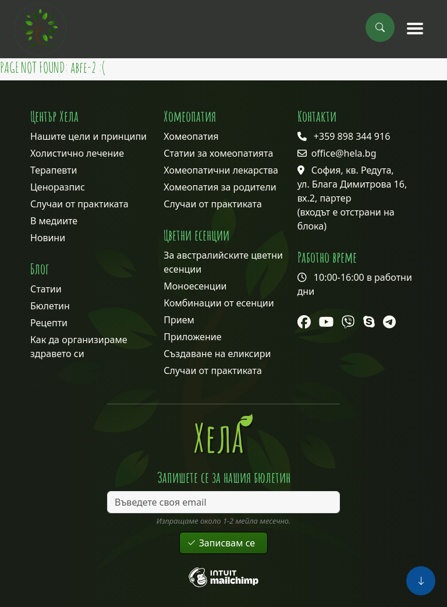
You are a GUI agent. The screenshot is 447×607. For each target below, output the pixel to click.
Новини (47, 237)
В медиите (53, 220)
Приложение (192, 336)
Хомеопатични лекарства (221, 170)
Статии (46, 289)
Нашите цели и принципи (88, 136)
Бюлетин (50, 305)
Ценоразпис (57, 187)
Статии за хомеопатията (218, 153)
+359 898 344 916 (352, 136)
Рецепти (49, 322)
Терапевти (53, 170)
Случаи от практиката (79, 203)
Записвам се (223, 543)
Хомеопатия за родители (220, 187)
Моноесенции (195, 286)
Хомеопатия (191, 136)
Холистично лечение (77, 153)
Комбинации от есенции (219, 303)
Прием (179, 319)
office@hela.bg (344, 153)
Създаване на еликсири (217, 353)
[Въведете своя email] (223, 502)
